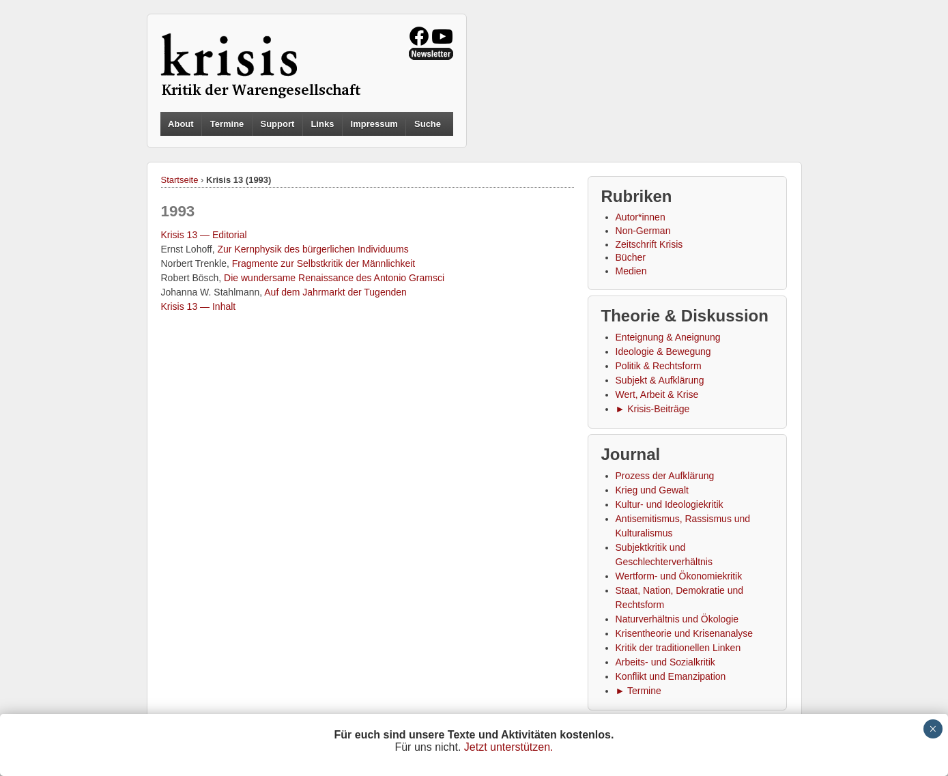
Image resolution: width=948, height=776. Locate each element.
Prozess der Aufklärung (665, 475)
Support (277, 124)
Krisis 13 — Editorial (204, 234)
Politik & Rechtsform (659, 365)
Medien (631, 270)
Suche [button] (427, 124)
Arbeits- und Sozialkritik (665, 662)
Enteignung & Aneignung (668, 337)
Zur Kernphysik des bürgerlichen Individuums (313, 249)
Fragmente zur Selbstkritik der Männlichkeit (323, 263)
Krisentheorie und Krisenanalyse (684, 633)
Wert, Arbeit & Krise (657, 394)
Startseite (180, 180)
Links (322, 124)
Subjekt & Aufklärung (660, 380)
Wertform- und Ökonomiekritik (679, 576)
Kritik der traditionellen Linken (678, 647)
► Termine (638, 690)
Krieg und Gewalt (652, 490)
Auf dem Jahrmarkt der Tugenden (335, 292)
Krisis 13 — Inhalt (198, 306)
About (181, 124)
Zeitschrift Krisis (649, 244)
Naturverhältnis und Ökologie (677, 619)
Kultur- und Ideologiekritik (669, 504)
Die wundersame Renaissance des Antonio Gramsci (334, 277)
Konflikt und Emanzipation (671, 676)
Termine (227, 124)
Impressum (374, 124)
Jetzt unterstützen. (509, 747)
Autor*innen (640, 217)
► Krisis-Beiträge (653, 408)
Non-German (643, 230)
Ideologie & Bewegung (663, 351)
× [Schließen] (932, 728)
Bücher (631, 257)
